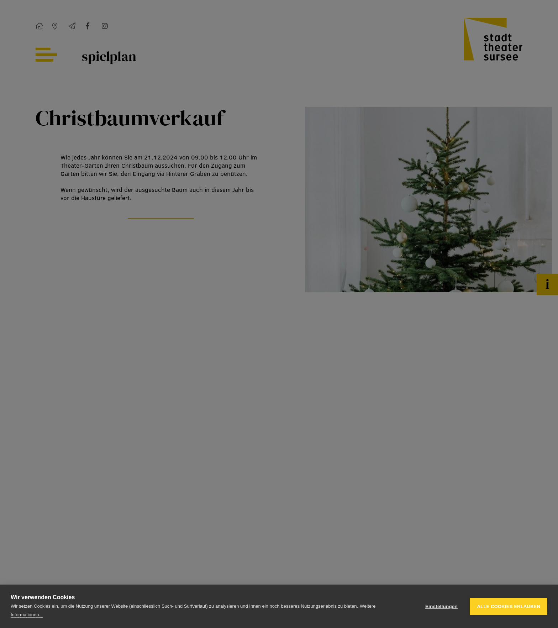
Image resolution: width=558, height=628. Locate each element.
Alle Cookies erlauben (508, 606)
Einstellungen (441, 606)
